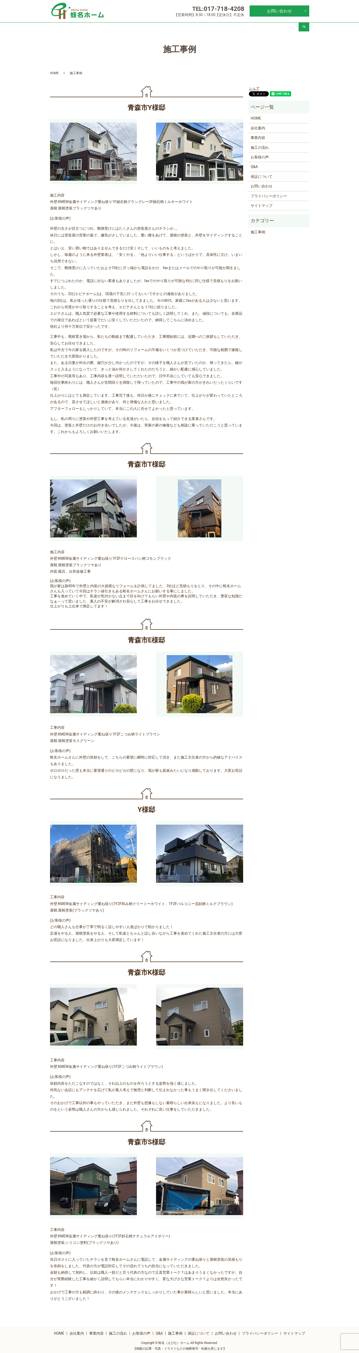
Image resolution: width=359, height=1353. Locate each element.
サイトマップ (261, 204)
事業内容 (127, 28)
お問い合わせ (279, 11)
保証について (283, 28)
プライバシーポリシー (269, 194)
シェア (254, 87)
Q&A (220, 28)
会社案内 (96, 28)
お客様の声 (190, 28)
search (304, 28)
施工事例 (252, 28)
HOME (65, 28)
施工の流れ (159, 28)
